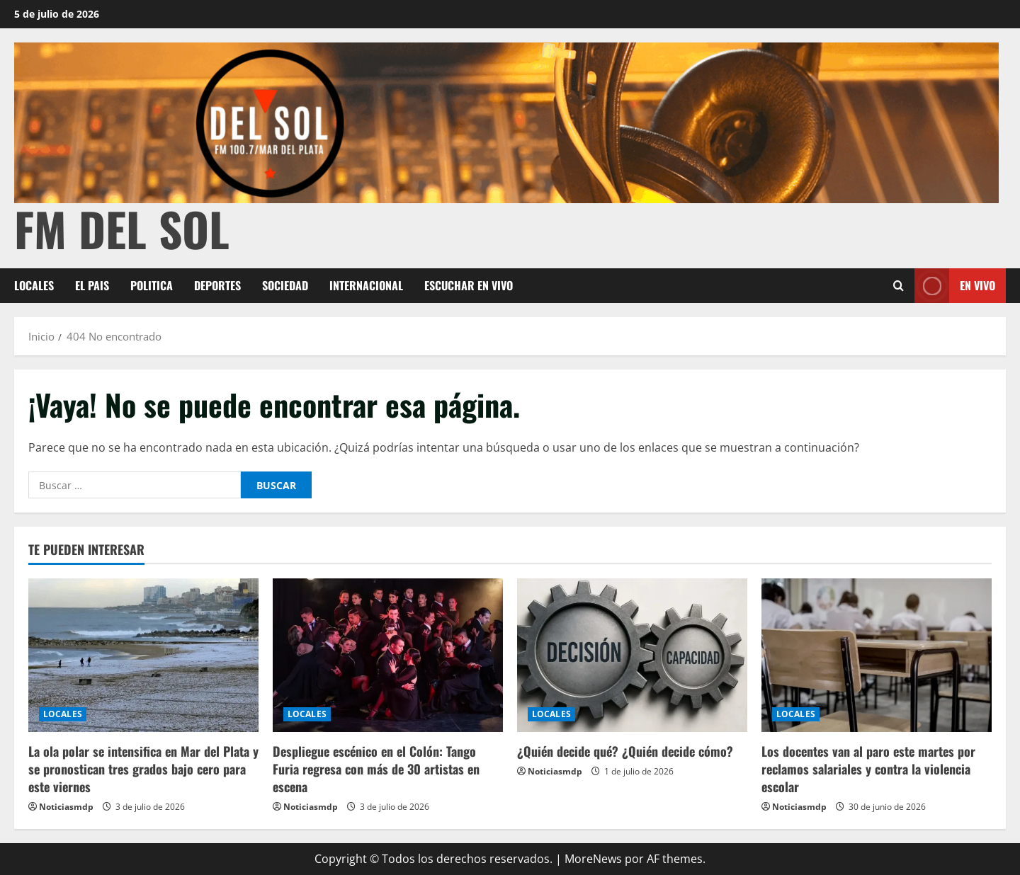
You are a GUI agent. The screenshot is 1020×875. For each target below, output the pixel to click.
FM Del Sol (122, 228)
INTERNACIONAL (366, 285)
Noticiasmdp (66, 807)
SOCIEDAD (285, 285)
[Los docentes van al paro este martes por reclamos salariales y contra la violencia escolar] (876, 655)
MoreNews (593, 859)
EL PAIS (92, 285)
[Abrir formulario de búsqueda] (898, 285)
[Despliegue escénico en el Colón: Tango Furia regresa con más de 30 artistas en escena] (388, 655)
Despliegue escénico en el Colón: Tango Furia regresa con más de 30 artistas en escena (376, 769)
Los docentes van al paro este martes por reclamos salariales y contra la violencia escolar (868, 769)
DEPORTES (217, 285)
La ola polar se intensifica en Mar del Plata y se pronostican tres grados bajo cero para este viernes (143, 769)
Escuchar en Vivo (468, 285)
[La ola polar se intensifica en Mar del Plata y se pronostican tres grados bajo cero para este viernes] (143, 655)
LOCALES (34, 285)
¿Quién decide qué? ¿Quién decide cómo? (625, 751)
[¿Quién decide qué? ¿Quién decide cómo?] (632, 655)
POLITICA (151, 285)
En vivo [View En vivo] (954, 285)
